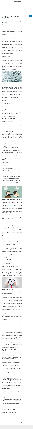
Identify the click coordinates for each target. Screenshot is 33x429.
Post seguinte (21, 422)
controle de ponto (11, 172)
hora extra (14, 180)
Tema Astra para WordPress (20, 426)
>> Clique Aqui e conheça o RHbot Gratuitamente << (12, 416)
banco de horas (9, 29)
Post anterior (2, 422)
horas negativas (10, 205)
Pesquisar (26, 14)
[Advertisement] (16, 7)
